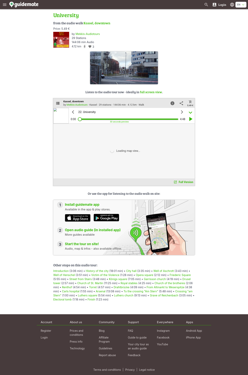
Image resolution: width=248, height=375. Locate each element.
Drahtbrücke (121, 287)
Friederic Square (180, 275)
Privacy (130, 369)
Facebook (163, 337)
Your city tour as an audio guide (138, 346)
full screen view (151, 92)
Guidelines (105, 348)
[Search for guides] (206, 4)
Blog (102, 330)
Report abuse (107, 355)
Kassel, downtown (97, 23)
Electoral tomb (62, 299)
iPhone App (193, 337)
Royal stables (129, 283)
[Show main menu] (4, 4)
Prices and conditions (76, 332)
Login (44, 337)
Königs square (118, 279)
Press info (76, 341)
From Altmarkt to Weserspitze (165, 287)
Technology (77, 348)
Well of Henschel (64, 275)
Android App (194, 330)
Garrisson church (155, 279)
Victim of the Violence (105, 275)
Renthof (67, 287)
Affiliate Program (104, 339)
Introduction (61, 271)
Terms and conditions (107, 369)
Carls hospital (70, 291)
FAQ (130, 330)
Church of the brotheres (169, 283)
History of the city (97, 271)
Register (46, 330)
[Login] (219, 4)
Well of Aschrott (163, 271)
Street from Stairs (80, 279)
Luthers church (123, 295)
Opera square (144, 275)
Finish (91, 299)
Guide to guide (137, 337)
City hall (131, 271)
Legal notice (147, 369)
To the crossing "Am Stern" (141, 291)
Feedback (134, 355)
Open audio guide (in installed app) (93, 230)
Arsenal (100, 291)
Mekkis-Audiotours (88, 34)
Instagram (163, 330)
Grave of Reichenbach (164, 295)
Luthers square (87, 295)
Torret (93, 287)
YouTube (162, 344)
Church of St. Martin (90, 283)
